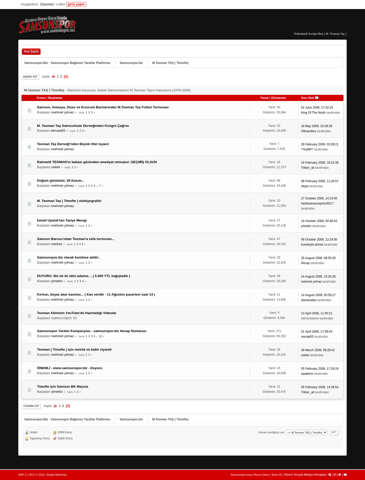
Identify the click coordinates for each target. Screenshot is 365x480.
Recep (305, 263)
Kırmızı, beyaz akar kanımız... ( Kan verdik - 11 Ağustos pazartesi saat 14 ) (96, 294)
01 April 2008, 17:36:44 (316, 331)
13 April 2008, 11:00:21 (316, 313)
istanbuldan (309, 300)
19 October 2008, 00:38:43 (319, 221)
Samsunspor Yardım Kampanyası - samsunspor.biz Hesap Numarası (92, 331)
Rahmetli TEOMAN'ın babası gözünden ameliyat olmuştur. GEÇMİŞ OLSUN (97, 162)
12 (100, 336)
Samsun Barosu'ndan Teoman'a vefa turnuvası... (76, 239)
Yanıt (264, 98)
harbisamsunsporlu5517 (317, 203)
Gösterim (278, 98)
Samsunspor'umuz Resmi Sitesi (250, 474)
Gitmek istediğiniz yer (271, 432)
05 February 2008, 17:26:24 (320, 368)
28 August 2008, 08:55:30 (318, 258)
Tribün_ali (307, 167)
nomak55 (307, 336)
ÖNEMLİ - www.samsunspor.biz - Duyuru (69, 368)
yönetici (306, 226)
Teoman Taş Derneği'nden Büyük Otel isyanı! (73, 144)
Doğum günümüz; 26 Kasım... (60, 180)
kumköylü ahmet (312, 244)
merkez (56, 244)
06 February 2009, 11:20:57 (320, 181)
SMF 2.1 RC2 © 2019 (31, 474)
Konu (41, 98)
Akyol (304, 186)
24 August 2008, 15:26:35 (318, 276)
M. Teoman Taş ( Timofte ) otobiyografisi (69, 201)
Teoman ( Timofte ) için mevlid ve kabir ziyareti (74, 349)
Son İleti (310, 98)
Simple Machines (56, 474)
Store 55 (276, 474)
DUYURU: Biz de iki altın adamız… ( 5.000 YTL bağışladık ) (83, 276)
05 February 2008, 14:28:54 (320, 387)
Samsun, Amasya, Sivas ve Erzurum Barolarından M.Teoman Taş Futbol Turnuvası (103, 107)
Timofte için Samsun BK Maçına (62, 386)
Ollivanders (308, 131)
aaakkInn (307, 373)
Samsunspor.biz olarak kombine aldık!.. (68, 257)
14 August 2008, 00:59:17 (318, 295)
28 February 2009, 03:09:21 (320, 144)
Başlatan (55, 98)
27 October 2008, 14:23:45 (319, 198)
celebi (55, 167)
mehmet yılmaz (62, 112)
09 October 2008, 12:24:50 (319, 239)
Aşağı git (30, 76)
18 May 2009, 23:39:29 (316, 126)
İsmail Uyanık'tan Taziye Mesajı (62, 220)
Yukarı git (31, 405)
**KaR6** (307, 149)
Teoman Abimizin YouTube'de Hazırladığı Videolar (76, 313)
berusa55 (58, 130)
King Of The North (313, 112)
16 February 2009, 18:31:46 (320, 162)
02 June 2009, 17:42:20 (317, 107)
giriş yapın (76, 4)
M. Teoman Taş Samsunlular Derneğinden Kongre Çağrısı (83, 126)
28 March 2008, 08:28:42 (318, 350)
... (97, 185)
